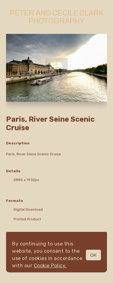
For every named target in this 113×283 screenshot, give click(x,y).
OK (93, 255)
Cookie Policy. (50, 265)
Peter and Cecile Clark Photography (57, 17)
